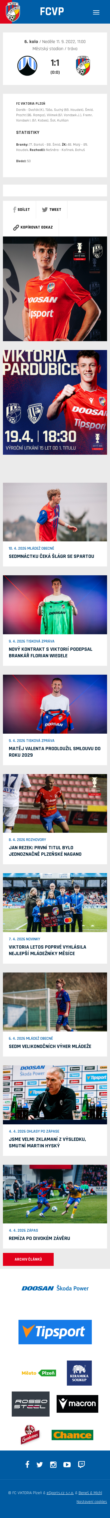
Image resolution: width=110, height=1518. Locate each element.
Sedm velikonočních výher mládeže (50, 1046)
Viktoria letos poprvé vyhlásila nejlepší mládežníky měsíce (47, 950)
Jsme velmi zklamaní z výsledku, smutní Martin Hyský (47, 1142)
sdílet (21, 209)
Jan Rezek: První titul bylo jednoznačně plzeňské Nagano (45, 850)
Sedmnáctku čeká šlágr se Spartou (51, 556)
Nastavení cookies (92, 1501)
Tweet (51, 209)
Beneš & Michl (90, 1493)
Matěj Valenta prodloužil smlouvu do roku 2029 (55, 751)
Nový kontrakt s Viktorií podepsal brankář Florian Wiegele (50, 652)
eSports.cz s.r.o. (60, 1493)
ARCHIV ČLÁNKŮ (28, 1259)
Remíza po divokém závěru (39, 1238)
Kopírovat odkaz (33, 227)
